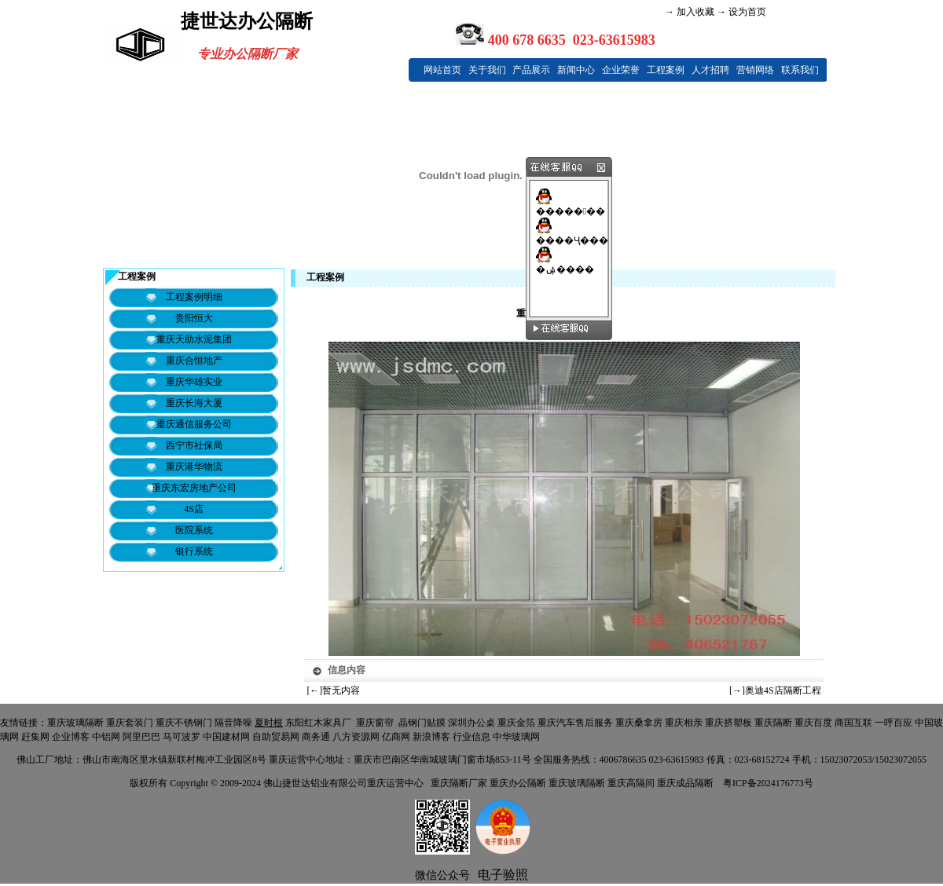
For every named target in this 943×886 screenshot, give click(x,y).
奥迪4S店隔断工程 (783, 690)
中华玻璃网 (516, 736)
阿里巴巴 (141, 736)
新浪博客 (431, 736)
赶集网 (35, 736)
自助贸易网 (275, 736)
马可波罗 (181, 736)
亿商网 (396, 736)
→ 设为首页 (740, 11)
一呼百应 (893, 722)
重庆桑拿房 (638, 722)
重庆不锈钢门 (184, 722)
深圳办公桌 (471, 722)
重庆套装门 (129, 722)
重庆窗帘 (375, 722)
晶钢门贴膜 (422, 722)
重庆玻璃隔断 (75, 722)
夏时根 (269, 722)
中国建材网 (226, 736)
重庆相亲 (684, 722)
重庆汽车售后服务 (575, 722)
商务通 (316, 736)
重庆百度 (813, 722)
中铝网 (106, 736)
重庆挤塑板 (728, 722)
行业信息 (471, 736)
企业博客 (71, 736)
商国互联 (853, 722)
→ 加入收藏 (689, 11)
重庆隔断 (773, 722)
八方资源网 (356, 736)
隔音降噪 (233, 722)
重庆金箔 (516, 722)
